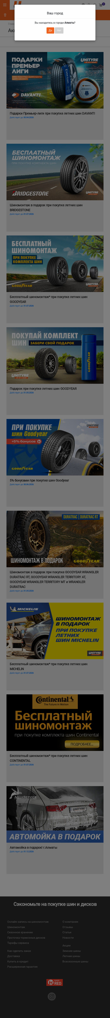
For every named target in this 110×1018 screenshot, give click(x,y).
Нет (59, 30)
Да (50, 30)
